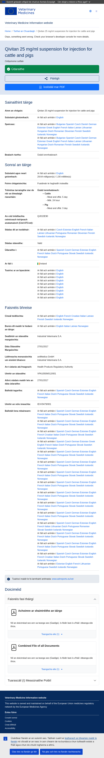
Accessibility (10, 728)
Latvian (77, 127)
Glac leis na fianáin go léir (24, 752)
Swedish (86, 131)
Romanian (59, 131)
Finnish (78, 131)
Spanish (70, 124)
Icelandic (41, 134)
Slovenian (69, 131)
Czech (78, 124)
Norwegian (52, 134)
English (60, 117)
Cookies (8, 721)
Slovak (72, 253)
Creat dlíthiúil (10, 725)
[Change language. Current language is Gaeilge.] (90, 11)
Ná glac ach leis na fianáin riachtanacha (61, 752)
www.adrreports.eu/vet (63, 579)
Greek (49, 127)
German (93, 124)
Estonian (41, 127)
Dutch (51, 131)
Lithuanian (87, 127)
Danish (84, 124)
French (64, 127)
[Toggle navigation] (96, 11)
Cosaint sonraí (11, 718)
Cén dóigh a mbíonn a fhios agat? (74, 2)
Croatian (76, 316)
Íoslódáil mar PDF (52, 87)
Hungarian (42, 131)
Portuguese (61, 233)
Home (8, 31)
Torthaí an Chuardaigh (24, 31)
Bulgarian (61, 124)
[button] (52, 78)
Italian (71, 127)
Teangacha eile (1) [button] (52, 634)
